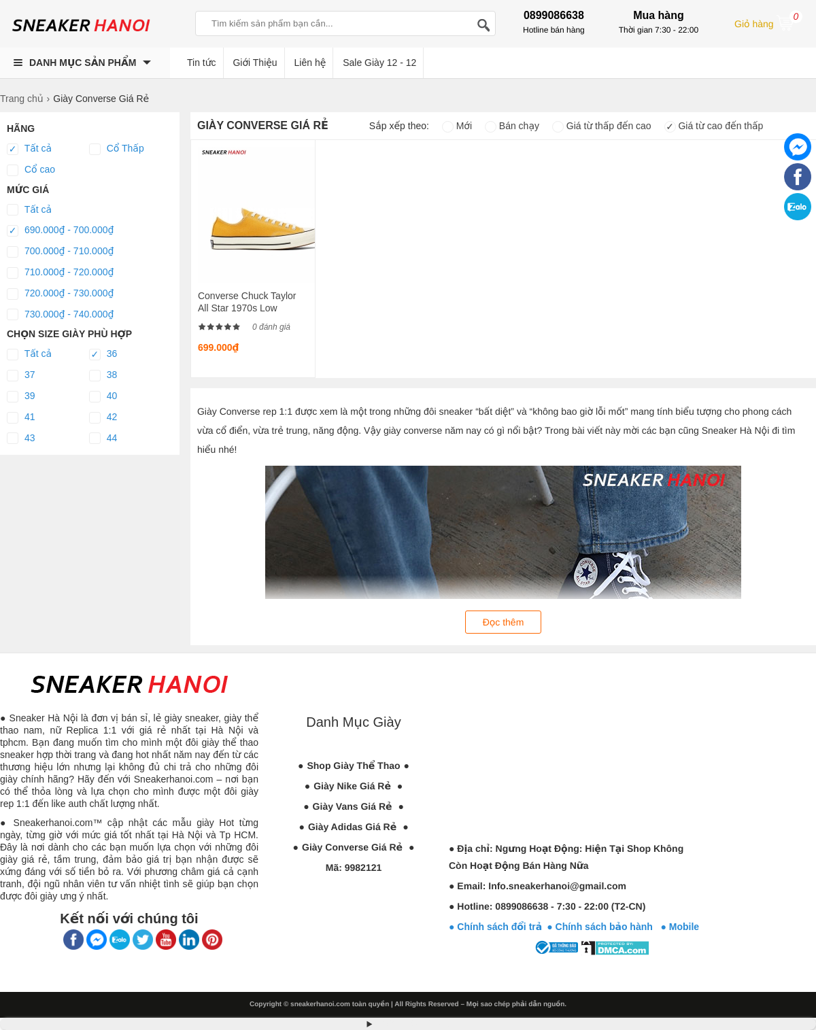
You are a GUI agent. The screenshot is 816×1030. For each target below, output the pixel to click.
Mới (457, 125)
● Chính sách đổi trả (495, 926)
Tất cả (29, 149)
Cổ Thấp (116, 149)
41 (21, 417)
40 (103, 396)
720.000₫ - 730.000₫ (60, 294)
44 (103, 438)
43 (21, 438)
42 (103, 417)
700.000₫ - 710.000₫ (60, 251)
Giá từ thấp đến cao (601, 125)
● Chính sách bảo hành (603, 926)
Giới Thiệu (255, 62)
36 (103, 354)
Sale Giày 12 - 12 (379, 62)
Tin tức (201, 62)
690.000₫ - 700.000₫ (60, 230)
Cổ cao (31, 170)
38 (103, 375)
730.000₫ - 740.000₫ (60, 315)
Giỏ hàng (768, 22)
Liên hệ (310, 62)
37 (21, 375)
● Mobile (679, 926)
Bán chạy (512, 125)
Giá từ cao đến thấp (714, 125)
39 (21, 396)
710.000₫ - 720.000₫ (60, 273)
